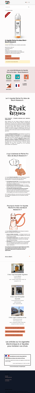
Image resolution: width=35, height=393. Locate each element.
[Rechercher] (29, 7)
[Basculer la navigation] (29, 2)
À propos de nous (8, 377)
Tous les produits (8, 10)
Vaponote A (8, 56)
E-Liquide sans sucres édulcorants (12, 58)
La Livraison (7, 380)
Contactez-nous (8, 379)
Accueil (6, 376)
